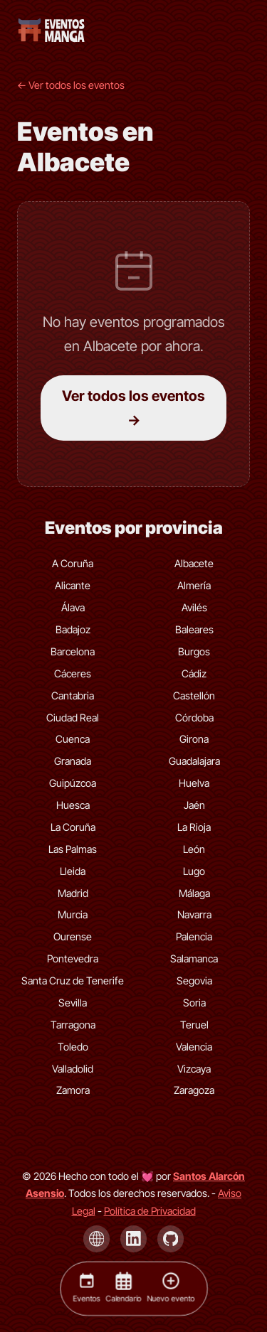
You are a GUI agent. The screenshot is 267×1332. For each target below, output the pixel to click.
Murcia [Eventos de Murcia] (73, 914)
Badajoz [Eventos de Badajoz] (73, 629)
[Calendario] (123, 1288)
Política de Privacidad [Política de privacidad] (150, 1211)
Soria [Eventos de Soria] (194, 1003)
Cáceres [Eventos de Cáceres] (72, 673)
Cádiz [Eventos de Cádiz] (194, 673)
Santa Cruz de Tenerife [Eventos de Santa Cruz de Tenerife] (72, 980)
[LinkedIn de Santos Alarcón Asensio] (133, 1238)
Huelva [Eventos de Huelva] (194, 783)
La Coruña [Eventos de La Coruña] (73, 827)
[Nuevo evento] (170, 1288)
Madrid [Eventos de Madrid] (73, 893)
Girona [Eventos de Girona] (194, 739)
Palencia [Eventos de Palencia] (194, 936)
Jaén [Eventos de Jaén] (194, 805)
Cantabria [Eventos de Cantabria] (72, 695)
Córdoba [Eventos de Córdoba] (194, 717)
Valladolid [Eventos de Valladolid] (72, 1069)
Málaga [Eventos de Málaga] (194, 893)
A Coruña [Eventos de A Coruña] (72, 563)
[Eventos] (86, 1288)
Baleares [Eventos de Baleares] (194, 629)
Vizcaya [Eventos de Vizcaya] (194, 1069)
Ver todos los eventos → (133, 408)
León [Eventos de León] (194, 849)
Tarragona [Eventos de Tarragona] (73, 1025)
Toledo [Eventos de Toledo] (73, 1047)
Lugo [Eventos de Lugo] (194, 871)
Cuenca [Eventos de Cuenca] (73, 739)
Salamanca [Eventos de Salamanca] (194, 958)
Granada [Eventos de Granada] (72, 761)
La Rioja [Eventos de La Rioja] (194, 827)
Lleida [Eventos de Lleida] (72, 871)
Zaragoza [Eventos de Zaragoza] (194, 1090)
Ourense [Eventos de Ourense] (72, 936)
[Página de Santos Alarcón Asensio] (96, 1238)
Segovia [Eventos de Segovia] (194, 980)
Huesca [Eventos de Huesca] (73, 805)
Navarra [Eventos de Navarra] (194, 914)
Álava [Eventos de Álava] (73, 607)
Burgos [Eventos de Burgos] (194, 651)
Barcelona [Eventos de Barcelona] (73, 651)
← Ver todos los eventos (71, 85)
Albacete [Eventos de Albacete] (194, 563)
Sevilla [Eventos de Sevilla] (72, 1003)
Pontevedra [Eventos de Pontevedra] (72, 958)
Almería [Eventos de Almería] (194, 585)
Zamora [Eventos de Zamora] (73, 1090)
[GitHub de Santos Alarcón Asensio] (170, 1238)
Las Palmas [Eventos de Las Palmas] (72, 849)
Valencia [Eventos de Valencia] (194, 1047)
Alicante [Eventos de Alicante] (72, 585)
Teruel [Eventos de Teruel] (194, 1025)
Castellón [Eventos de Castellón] (194, 695)
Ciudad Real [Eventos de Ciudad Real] (72, 717)
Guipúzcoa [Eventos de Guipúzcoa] (72, 783)
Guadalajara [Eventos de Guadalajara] (194, 761)
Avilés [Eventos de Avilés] (194, 607)
